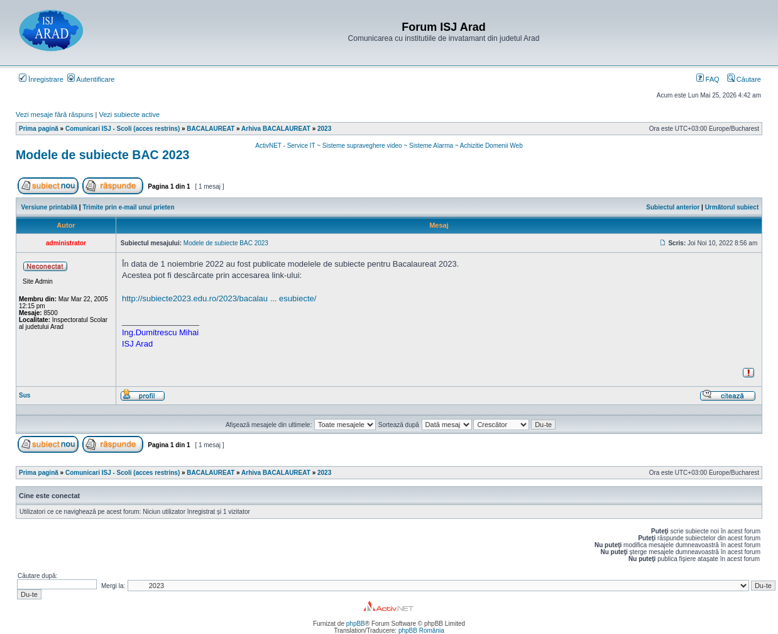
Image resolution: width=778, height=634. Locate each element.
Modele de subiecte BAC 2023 (102, 155)
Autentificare (91, 79)
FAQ (708, 79)
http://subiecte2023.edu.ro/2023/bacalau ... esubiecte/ (219, 298)
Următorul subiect (732, 207)
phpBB (355, 623)
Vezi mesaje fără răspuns (55, 114)
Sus (24, 395)
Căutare (744, 79)
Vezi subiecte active (129, 114)
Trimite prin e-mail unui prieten (128, 207)
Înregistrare (41, 79)
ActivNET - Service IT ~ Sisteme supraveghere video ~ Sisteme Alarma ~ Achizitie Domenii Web (388, 145)
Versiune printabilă (49, 207)
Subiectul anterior (672, 207)
